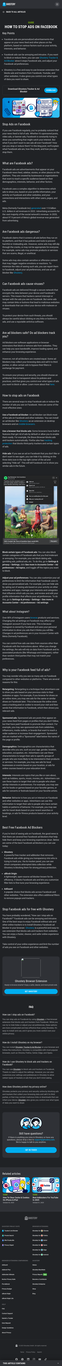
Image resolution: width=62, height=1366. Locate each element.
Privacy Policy (30, 1352)
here (52, 384)
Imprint (39, 1352)
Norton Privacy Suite (8, 1279)
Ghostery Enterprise (38, 1284)
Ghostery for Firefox (40, 1236)
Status (34, 1265)
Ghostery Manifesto (38, 1270)
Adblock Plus (6, 1270)
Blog (33, 1293)
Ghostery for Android (40, 1255)
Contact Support (7, 1313)
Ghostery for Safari (39, 1240)
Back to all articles (14, 12)
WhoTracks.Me (8, 1240)
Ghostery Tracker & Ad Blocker (28, 1047)
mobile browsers (27, 424)
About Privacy (6, 1332)
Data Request (6, 1323)
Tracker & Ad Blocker (10, 1231)
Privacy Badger (7, 1289)
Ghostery (18, 272)
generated (36, 208)
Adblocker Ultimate (8, 1274)
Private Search (8, 1236)
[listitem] (16, 1190)
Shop (34, 1289)
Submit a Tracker (7, 1318)
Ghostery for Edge (39, 1250)
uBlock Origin (6, 1293)
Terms (22, 1352)
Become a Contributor (39, 1279)
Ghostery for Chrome (40, 1231)
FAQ (3, 1309)
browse (34, 617)
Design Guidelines (8, 1328)
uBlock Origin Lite (7, 1298)
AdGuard (5, 1265)
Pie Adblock (6, 1284)
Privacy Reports (39, 1274)
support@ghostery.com (44, 1140)
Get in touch (31, 1150)
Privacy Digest (8, 1245)
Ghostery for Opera (39, 1245)
